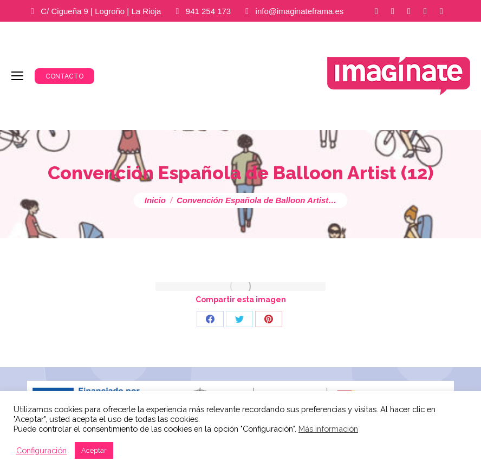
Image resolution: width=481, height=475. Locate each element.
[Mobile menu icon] (17, 75)
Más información (328, 428)
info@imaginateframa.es (300, 11)
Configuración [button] (41, 450)
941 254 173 (208, 11)
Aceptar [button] (94, 450)
